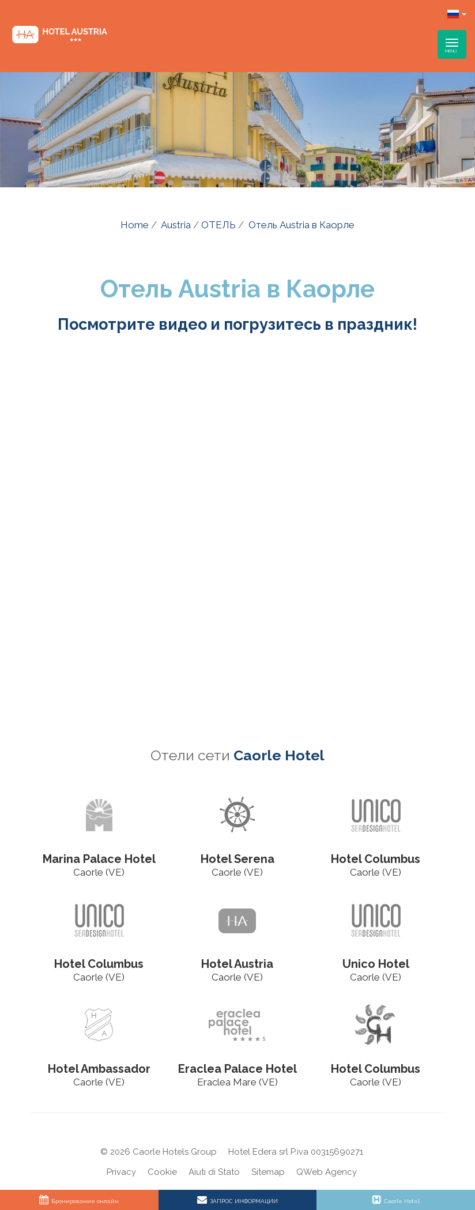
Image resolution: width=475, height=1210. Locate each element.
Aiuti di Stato (214, 1172)
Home (134, 225)
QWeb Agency (326, 1172)
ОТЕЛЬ (218, 225)
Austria (176, 225)
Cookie (162, 1172)
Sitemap (268, 1172)
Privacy (121, 1172)
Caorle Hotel (279, 755)
